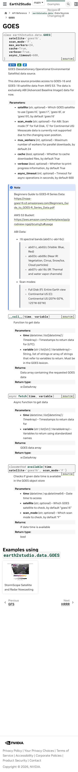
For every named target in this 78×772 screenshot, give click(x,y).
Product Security (15, 760)
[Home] (6, 13)
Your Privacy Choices (39, 751)
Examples (53, 4)
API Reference (19, 13)
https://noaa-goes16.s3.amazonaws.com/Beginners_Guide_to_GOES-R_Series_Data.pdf (41, 203)
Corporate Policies (49, 755)
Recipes (52, 10)
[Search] (68, 4)
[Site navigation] (5, 4)
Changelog (54, 15)
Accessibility (24, 755)
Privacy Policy (12, 751)
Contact (35, 760)
